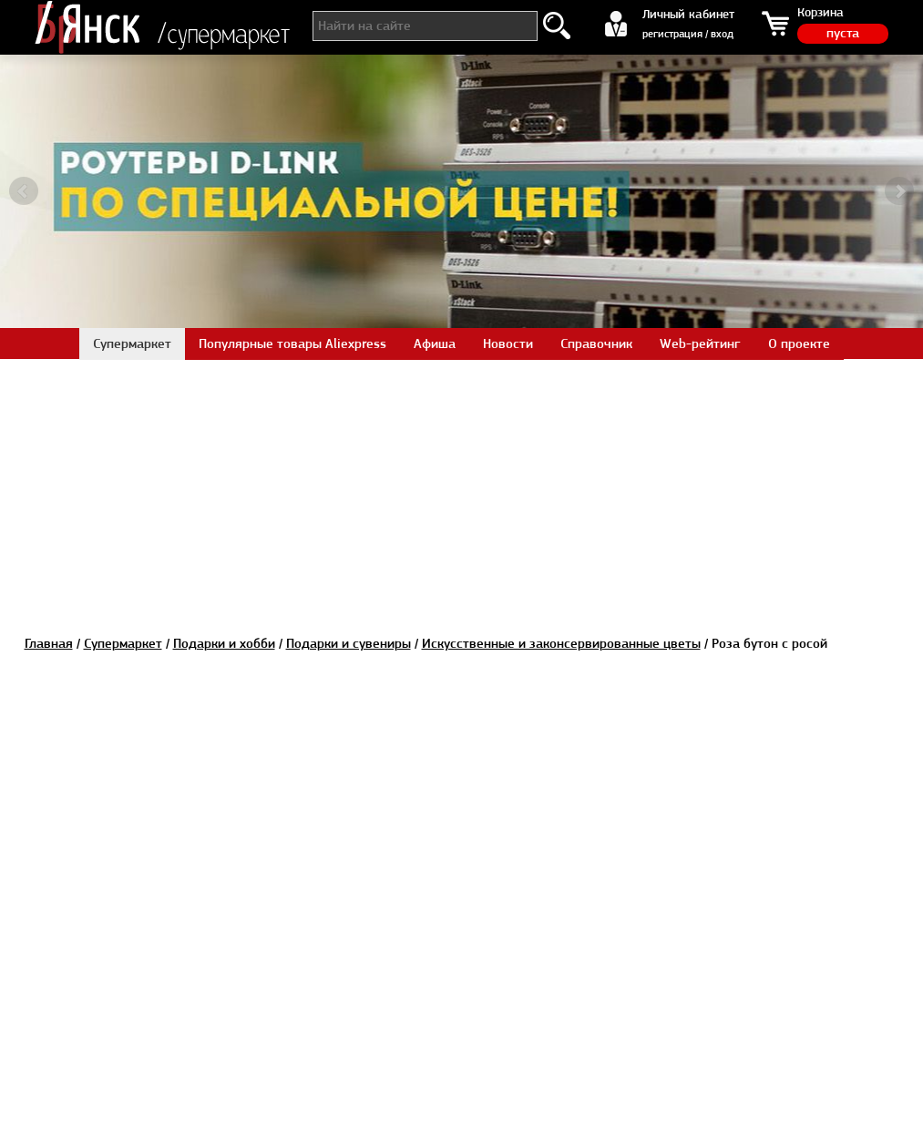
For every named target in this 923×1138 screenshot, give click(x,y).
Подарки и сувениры (348, 643)
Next (899, 191)
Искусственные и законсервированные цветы (561, 643)
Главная (49, 643)
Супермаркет (123, 643)
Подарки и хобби (224, 643)
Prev (23, 191)
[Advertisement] (462, 486)
